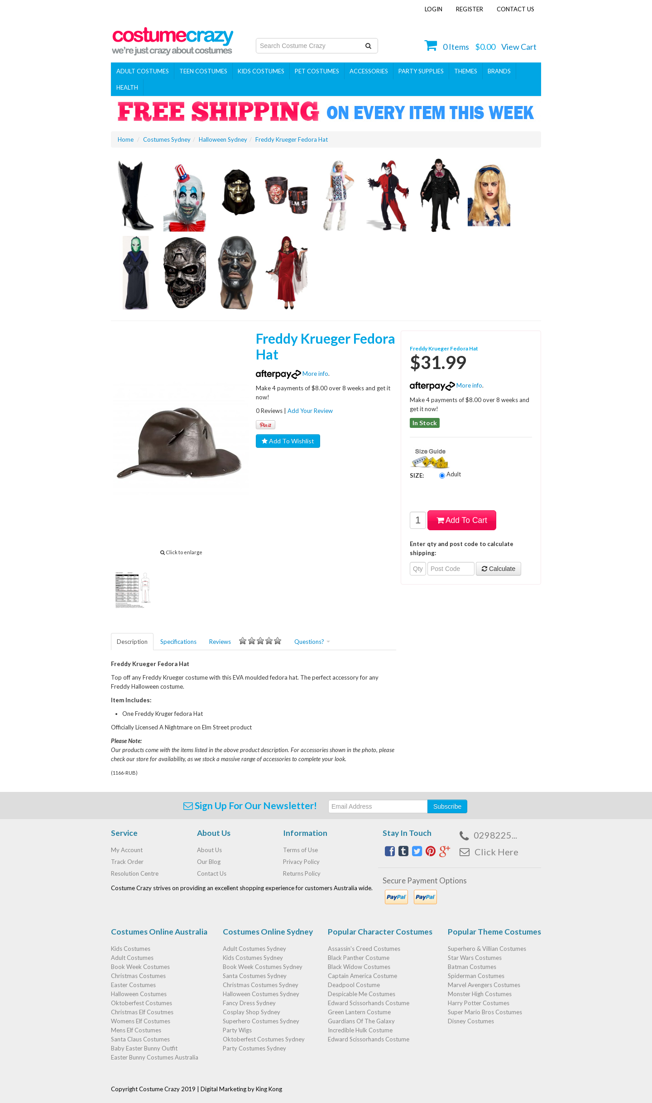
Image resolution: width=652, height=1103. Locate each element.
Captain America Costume (362, 975)
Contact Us (515, 9)
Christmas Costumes (138, 975)
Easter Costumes (133, 984)
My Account (127, 850)
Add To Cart (461, 520)
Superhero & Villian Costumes (487, 948)
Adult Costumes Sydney (254, 948)
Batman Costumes (472, 966)
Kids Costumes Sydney (253, 957)
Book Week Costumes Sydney (262, 966)
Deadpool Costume (354, 984)
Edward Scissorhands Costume (368, 1003)
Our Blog (209, 861)
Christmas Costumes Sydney (260, 984)
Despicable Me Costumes (361, 993)
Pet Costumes (317, 71)
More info (292, 373)
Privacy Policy (301, 861)
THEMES (465, 71)
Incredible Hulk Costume (360, 1030)
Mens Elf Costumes (136, 1030)
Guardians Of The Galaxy (361, 1021)
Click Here (496, 851)
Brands (499, 71)
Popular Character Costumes (380, 931)
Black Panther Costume (358, 957)
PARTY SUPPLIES (421, 71)
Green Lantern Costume (359, 1012)
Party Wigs (237, 1030)
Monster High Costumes (480, 993)
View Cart (519, 47)
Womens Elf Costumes (140, 1021)
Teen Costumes (203, 71)
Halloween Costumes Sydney (261, 993)
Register (469, 9)
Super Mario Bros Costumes (485, 1012)
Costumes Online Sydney (268, 931)
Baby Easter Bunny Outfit (144, 1048)
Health (127, 87)
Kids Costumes (261, 71)
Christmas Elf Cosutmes (142, 1012)
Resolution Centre (134, 873)
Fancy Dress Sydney (249, 1003)
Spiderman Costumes (476, 975)
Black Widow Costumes (359, 966)
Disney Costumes (471, 1021)
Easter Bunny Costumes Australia (154, 1057)
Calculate (498, 568)
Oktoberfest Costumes (141, 1003)
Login (433, 9)
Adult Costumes (142, 71)
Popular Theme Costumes (494, 931)
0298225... (495, 835)
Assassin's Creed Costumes (364, 948)
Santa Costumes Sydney (255, 975)
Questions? (312, 641)
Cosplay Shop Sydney (251, 1012)
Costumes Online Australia (159, 931)
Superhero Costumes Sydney (261, 1021)
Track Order (127, 861)
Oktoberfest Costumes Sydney (264, 1039)
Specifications (178, 641)
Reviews (245, 641)
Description (132, 641)
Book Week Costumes (140, 966)
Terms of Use (300, 850)
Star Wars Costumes (475, 957)
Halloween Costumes (139, 993)
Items (456, 47)
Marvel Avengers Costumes (484, 984)
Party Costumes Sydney (254, 1048)
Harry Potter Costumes (478, 1003)
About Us (209, 850)
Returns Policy (302, 873)
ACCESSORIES (369, 71)
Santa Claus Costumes (140, 1039)
